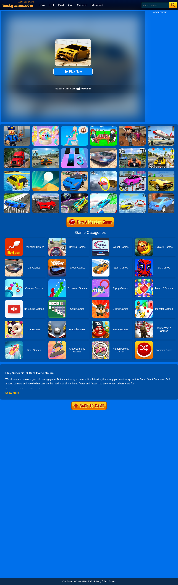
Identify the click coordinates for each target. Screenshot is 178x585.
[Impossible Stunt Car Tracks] (103, 172)
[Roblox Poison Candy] (103, 127)
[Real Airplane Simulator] (161, 127)
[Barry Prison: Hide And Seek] (17, 127)
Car (70, 5)
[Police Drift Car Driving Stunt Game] (74, 172)
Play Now (73, 71)
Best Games (110, 581)
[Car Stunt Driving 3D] (17, 194)
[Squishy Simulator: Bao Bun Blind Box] (45, 127)
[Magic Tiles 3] (74, 149)
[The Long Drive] (161, 149)
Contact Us (80, 581)
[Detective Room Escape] (132, 127)
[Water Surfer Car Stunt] (17, 172)
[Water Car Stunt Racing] (132, 194)
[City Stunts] (161, 194)
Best (61, 5)
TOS (90, 581)
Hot (51, 5)
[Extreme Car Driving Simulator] (103, 149)
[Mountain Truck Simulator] (17, 149)
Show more (12, 392)
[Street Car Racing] (132, 149)
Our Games (68, 581)
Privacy (97, 581)
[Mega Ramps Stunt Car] (103, 194)
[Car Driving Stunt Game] (45, 194)
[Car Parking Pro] (132, 172)
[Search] (155, 5)
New (42, 5)
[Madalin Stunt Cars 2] (161, 172)
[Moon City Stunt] (74, 194)
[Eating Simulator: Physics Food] (74, 127)
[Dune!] (45, 172)
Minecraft (97, 5)
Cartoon (82, 5)
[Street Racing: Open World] (45, 149)
